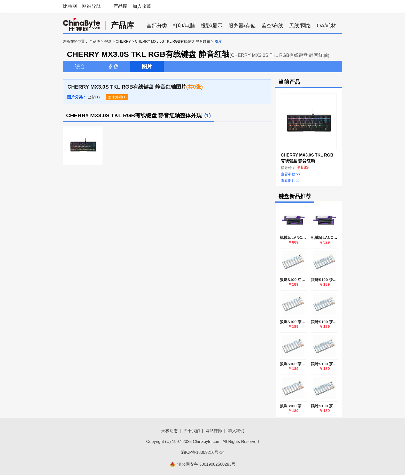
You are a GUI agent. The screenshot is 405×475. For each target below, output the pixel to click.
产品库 (120, 6)
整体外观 (115, 97)
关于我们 (191, 431)
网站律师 (214, 431)
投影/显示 (212, 25)
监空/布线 (272, 25)
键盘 (108, 41)
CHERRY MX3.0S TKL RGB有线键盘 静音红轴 (172, 41)
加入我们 (236, 431)
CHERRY (123, 41)
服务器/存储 (242, 25)
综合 (80, 66)
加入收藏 (142, 6)
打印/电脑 (184, 25)
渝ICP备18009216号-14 (203, 452)
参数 (113, 66)
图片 (147, 66)
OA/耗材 (326, 25)
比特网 (70, 6)
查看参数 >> (290, 174)
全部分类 (156, 25)
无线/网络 (300, 25)
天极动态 (169, 431)
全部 (91, 97)
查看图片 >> (290, 180)
